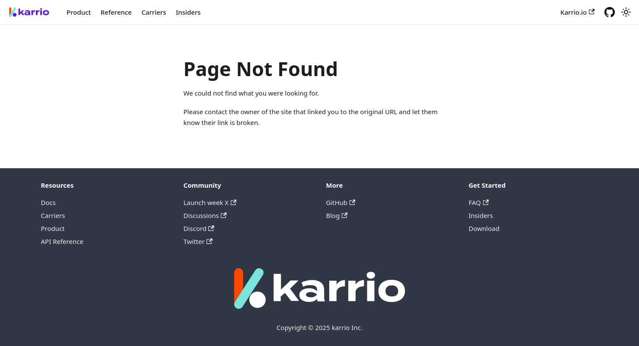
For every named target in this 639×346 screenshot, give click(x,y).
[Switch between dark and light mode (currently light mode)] (626, 12)
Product (79, 12)
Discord (199, 228)
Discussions (205, 215)
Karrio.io (577, 12)
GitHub (341, 202)
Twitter (198, 241)
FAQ (479, 202)
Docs (48, 202)
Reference (116, 12)
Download (484, 228)
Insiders (188, 12)
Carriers (153, 12)
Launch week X (210, 202)
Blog (337, 215)
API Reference (62, 241)
